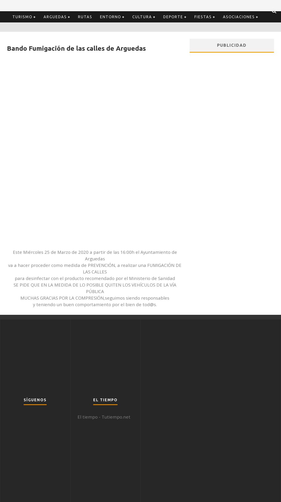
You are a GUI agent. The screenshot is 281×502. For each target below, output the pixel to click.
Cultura (142, 17)
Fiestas (203, 17)
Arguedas (55, 17)
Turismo (22, 17)
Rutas (85, 17)
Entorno (110, 17)
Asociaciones (239, 17)
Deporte (173, 17)
